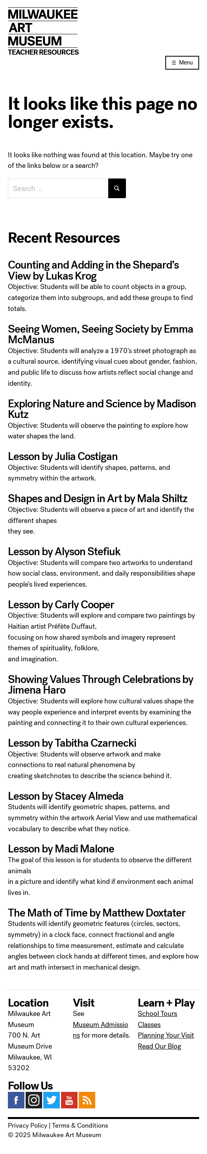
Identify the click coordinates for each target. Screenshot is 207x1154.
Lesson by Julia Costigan (63, 456)
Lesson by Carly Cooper (61, 605)
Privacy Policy (27, 1125)
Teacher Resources (43, 52)
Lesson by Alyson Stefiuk (64, 552)
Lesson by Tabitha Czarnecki (72, 743)
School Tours (157, 1013)
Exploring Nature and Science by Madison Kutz (102, 409)
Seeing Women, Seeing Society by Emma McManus (100, 334)
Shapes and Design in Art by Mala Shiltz (97, 498)
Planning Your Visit (166, 1035)
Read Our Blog (159, 1046)
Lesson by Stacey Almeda (66, 796)
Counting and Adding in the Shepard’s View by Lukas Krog (93, 270)
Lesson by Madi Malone (61, 849)
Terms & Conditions (80, 1125)
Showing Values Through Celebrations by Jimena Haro (100, 685)
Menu (186, 62)
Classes (149, 1024)
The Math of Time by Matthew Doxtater (96, 913)
